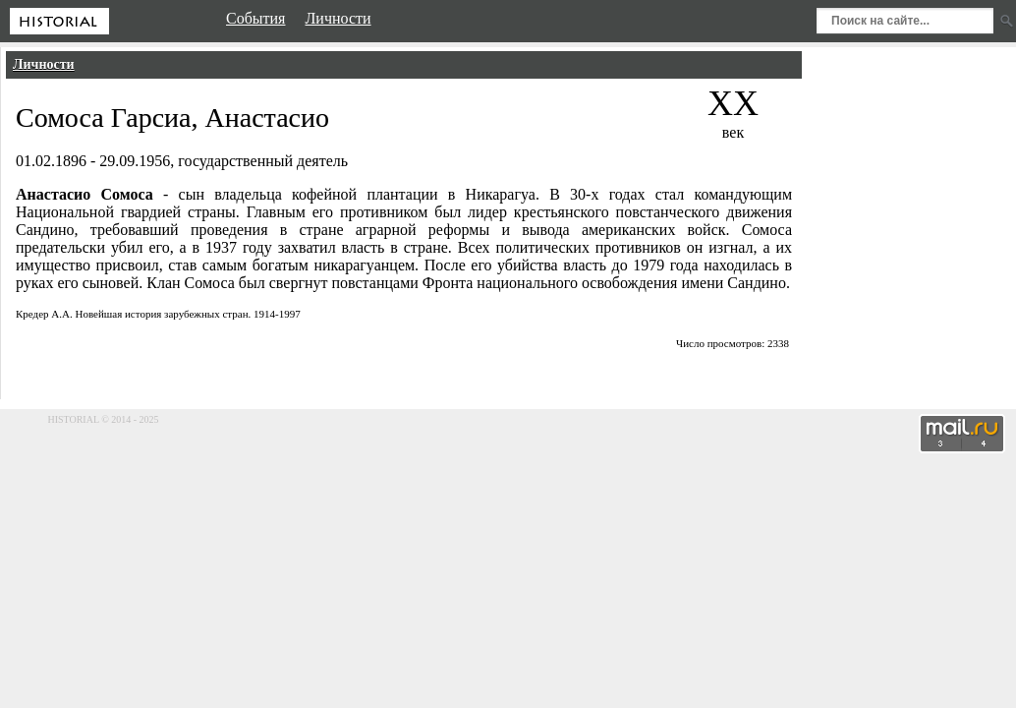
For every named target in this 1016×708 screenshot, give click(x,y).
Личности (44, 64)
